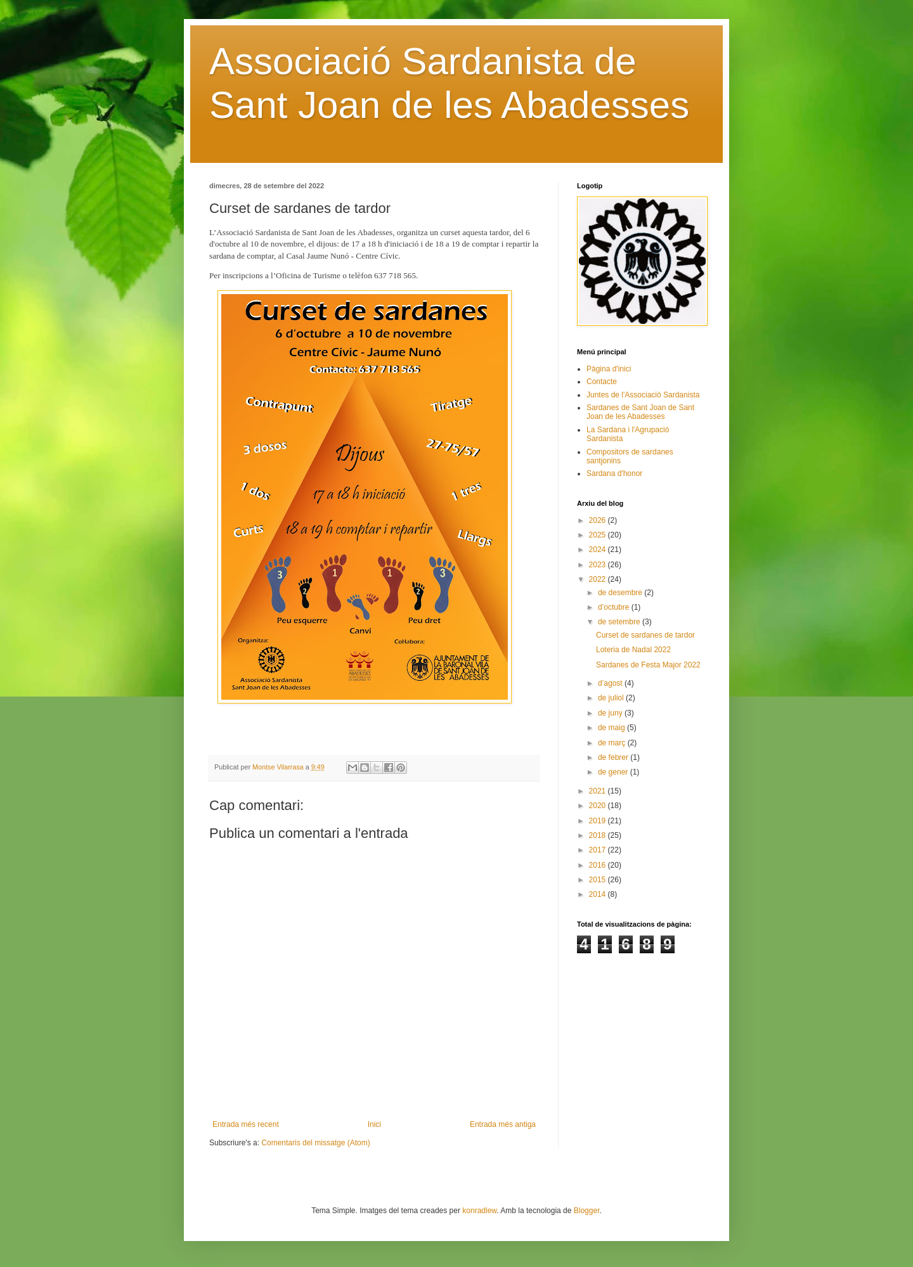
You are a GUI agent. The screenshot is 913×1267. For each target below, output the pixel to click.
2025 (598, 535)
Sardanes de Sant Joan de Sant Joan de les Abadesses (640, 412)
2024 (598, 549)
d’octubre (614, 607)
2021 (598, 791)
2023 (598, 564)
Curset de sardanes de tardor (645, 635)
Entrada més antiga (503, 1124)
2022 (598, 579)
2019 (598, 820)
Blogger (587, 1210)
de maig (612, 727)
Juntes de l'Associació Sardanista (642, 394)
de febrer (614, 757)
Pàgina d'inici (608, 368)
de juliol (612, 697)
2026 (598, 520)
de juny (611, 713)
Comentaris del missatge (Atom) (315, 1142)
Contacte (601, 381)
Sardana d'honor (614, 473)
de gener (614, 772)
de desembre (621, 592)
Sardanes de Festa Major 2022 (648, 664)
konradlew (479, 1210)
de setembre (620, 621)
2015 (598, 879)
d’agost (611, 683)
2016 (598, 865)
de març (613, 742)
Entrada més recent (245, 1124)
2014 (598, 894)
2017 (598, 850)
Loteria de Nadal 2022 (633, 649)
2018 (598, 835)
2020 (598, 805)
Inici (374, 1124)
